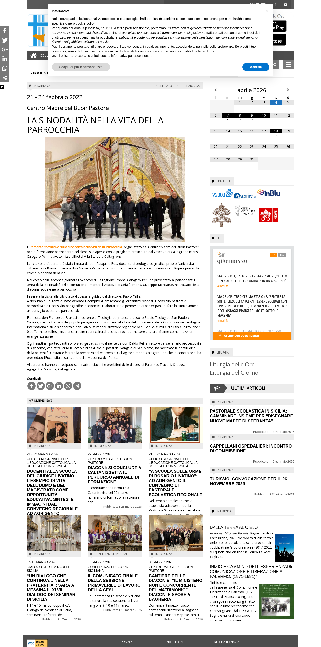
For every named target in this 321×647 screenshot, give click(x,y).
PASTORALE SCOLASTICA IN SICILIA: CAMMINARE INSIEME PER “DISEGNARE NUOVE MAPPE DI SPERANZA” (251, 416)
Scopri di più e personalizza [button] (80, 67)
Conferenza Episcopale (111, 554)
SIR (218, 238)
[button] (267, 11)
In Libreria (224, 511)
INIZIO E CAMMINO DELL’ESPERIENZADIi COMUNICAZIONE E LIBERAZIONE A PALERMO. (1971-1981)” (251, 571)
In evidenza (42, 86)
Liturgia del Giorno (234, 372)
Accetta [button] (256, 67)
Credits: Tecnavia (225, 642)
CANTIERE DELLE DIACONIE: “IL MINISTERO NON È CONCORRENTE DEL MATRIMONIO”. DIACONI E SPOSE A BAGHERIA (176, 581)
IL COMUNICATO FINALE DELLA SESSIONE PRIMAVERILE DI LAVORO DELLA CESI (115, 576)
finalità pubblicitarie (103, 37)
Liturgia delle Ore (232, 364)
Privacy (127, 642)
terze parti (124, 28)
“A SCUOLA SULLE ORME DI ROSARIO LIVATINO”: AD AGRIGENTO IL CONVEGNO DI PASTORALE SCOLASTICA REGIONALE (176, 474)
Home (38, 73)
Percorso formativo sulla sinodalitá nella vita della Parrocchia (76, 247)
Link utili (223, 181)
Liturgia (223, 353)
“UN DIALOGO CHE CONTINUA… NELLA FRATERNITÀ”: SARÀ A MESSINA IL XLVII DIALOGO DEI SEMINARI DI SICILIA (54, 581)
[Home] (32, 55)
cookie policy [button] (85, 23)
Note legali (176, 642)
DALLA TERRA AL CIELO (234, 527)
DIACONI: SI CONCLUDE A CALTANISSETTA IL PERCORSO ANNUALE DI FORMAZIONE (115, 468)
